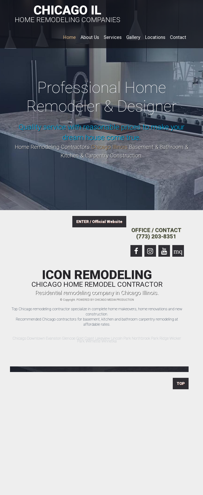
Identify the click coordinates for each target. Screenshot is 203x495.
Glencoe (68, 338)
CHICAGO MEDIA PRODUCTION (114, 299)
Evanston (53, 338)
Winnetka (109, 341)
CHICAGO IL (67, 13)
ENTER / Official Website (99, 221)
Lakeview (102, 338)
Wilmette (93, 341)
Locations (155, 37)
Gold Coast (85, 338)
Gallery (133, 37)
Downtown (36, 338)
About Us (89, 37)
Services (113, 37)
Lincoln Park (121, 338)
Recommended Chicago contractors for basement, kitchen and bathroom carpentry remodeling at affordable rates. (97, 322)
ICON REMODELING (97, 278)
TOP (181, 383)
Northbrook (141, 338)
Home (69, 37)
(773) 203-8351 (156, 236)
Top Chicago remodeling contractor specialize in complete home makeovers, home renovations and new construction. (96, 311)
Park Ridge (160, 338)
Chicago (19, 338)
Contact (178, 37)
